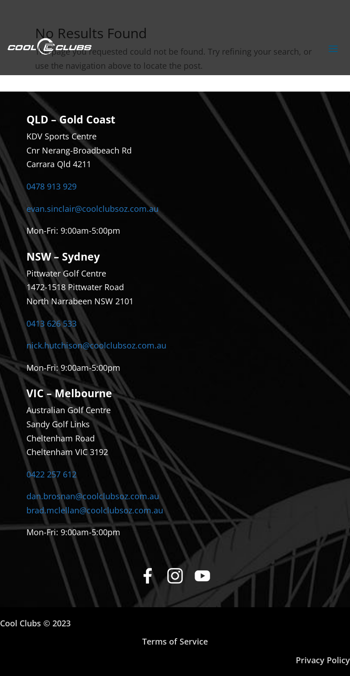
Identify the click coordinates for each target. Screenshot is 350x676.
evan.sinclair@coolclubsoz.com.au (92, 208)
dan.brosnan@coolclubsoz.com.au (92, 496)
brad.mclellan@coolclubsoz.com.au (94, 510)
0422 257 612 (51, 474)
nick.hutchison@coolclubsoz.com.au (96, 345)
